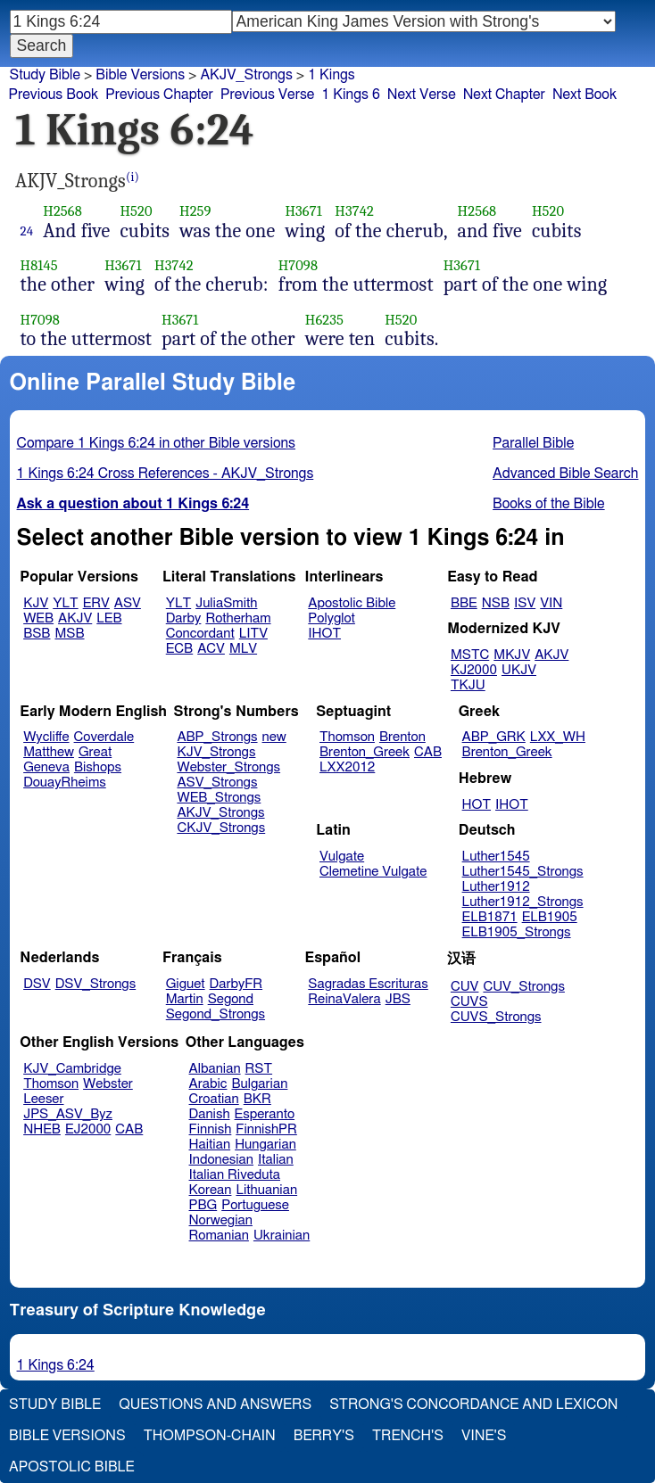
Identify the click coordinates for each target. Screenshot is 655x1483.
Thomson (347, 737)
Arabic (208, 1084)
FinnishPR (266, 1129)
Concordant (200, 633)
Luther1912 (496, 887)
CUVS (469, 1002)
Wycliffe (46, 737)
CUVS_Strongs (496, 1017)
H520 (136, 210)
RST (259, 1068)
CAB (428, 752)
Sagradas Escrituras (367, 984)
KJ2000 (474, 670)
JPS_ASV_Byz (67, 1114)
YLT (65, 603)
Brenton (402, 737)
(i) (132, 177)
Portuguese (255, 1205)
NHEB (42, 1129)
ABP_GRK (494, 737)
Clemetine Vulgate (373, 871)
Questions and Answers (215, 1404)
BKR (257, 1099)
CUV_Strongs (523, 986)
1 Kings (331, 75)
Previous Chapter (159, 94)
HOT (476, 805)
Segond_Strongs (215, 1014)
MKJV (511, 655)
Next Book (584, 94)
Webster (108, 1084)
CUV (465, 986)
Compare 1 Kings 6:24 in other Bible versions (156, 443)
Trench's (408, 1436)
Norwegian (221, 1220)
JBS (398, 999)
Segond (230, 999)
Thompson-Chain (210, 1436)
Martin (184, 999)
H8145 (39, 265)
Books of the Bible (549, 504)
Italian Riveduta (234, 1175)
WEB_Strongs (219, 797)
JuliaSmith (226, 603)
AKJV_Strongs (246, 75)
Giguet (185, 984)
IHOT (324, 633)
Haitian (210, 1144)
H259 (195, 210)
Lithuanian (266, 1190)
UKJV (519, 670)
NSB (496, 603)
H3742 (354, 210)
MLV (243, 648)
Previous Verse (267, 94)
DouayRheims (64, 782)
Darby (184, 618)
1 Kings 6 (350, 94)
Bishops (97, 767)
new (274, 737)
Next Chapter (504, 94)
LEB (108, 618)
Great (95, 752)
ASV (127, 603)
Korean (210, 1190)
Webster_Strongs (228, 767)
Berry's (324, 1436)
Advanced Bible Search (565, 473)
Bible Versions (140, 75)
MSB (69, 633)
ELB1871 (490, 917)
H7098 (298, 265)
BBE (464, 603)
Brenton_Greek (364, 752)
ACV (211, 648)
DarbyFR (236, 984)
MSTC (470, 655)
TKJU (468, 685)
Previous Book (53, 94)
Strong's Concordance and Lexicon (473, 1404)
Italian (276, 1159)
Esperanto (265, 1114)
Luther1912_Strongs (523, 902)
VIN (551, 603)
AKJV (75, 618)
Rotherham (237, 618)
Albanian (215, 1068)
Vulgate (341, 856)
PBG (203, 1205)
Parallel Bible (533, 443)
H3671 (303, 210)
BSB (36, 633)
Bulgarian (259, 1084)
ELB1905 (549, 917)
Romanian (219, 1235)
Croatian (214, 1099)
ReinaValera (344, 999)
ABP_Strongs (217, 737)
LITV (253, 633)
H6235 (324, 319)
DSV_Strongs (96, 984)
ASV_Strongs (217, 782)
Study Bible (45, 75)
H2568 (62, 210)
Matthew (48, 752)
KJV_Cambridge (72, 1068)
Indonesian (221, 1159)
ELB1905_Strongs (516, 932)
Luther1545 (496, 856)
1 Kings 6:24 (56, 1365)
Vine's (483, 1436)
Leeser (43, 1099)
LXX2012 (347, 767)
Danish (209, 1114)
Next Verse (421, 94)
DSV (37, 984)
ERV (96, 603)
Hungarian (265, 1144)
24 (27, 231)
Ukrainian (281, 1235)
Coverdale (104, 737)
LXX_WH (557, 737)
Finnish (210, 1129)
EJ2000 (88, 1129)
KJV (35, 603)
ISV (524, 603)
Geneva (46, 767)
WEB (38, 618)
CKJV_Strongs (221, 828)
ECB (179, 648)
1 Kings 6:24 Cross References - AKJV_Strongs (165, 473)
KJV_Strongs (216, 752)
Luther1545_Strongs (523, 871)
